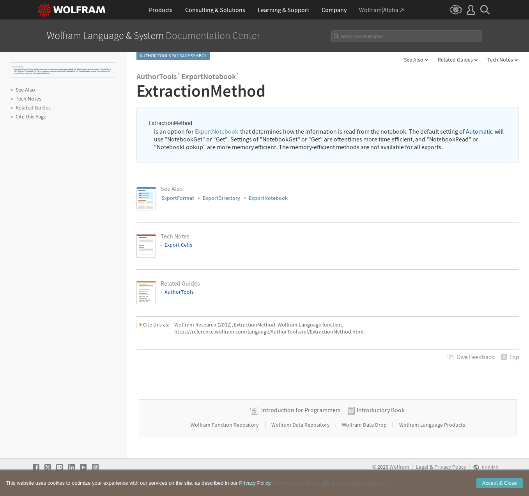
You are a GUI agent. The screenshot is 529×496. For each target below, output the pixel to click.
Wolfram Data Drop (365, 424)
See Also (413, 59)
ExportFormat (177, 197)
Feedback (475, 357)
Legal (422, 467)
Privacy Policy (450, 467)
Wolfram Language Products (432, 424)
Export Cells (178, 244)
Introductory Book (381, 410)
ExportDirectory (221, 197)
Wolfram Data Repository (301, 424)
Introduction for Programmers (301, 410)
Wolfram (399, 467)
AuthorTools (179, 291)
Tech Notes (500, 59)
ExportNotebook (28, 69)
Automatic (91, 69)
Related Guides (455, 59)
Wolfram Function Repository (225, 424)
